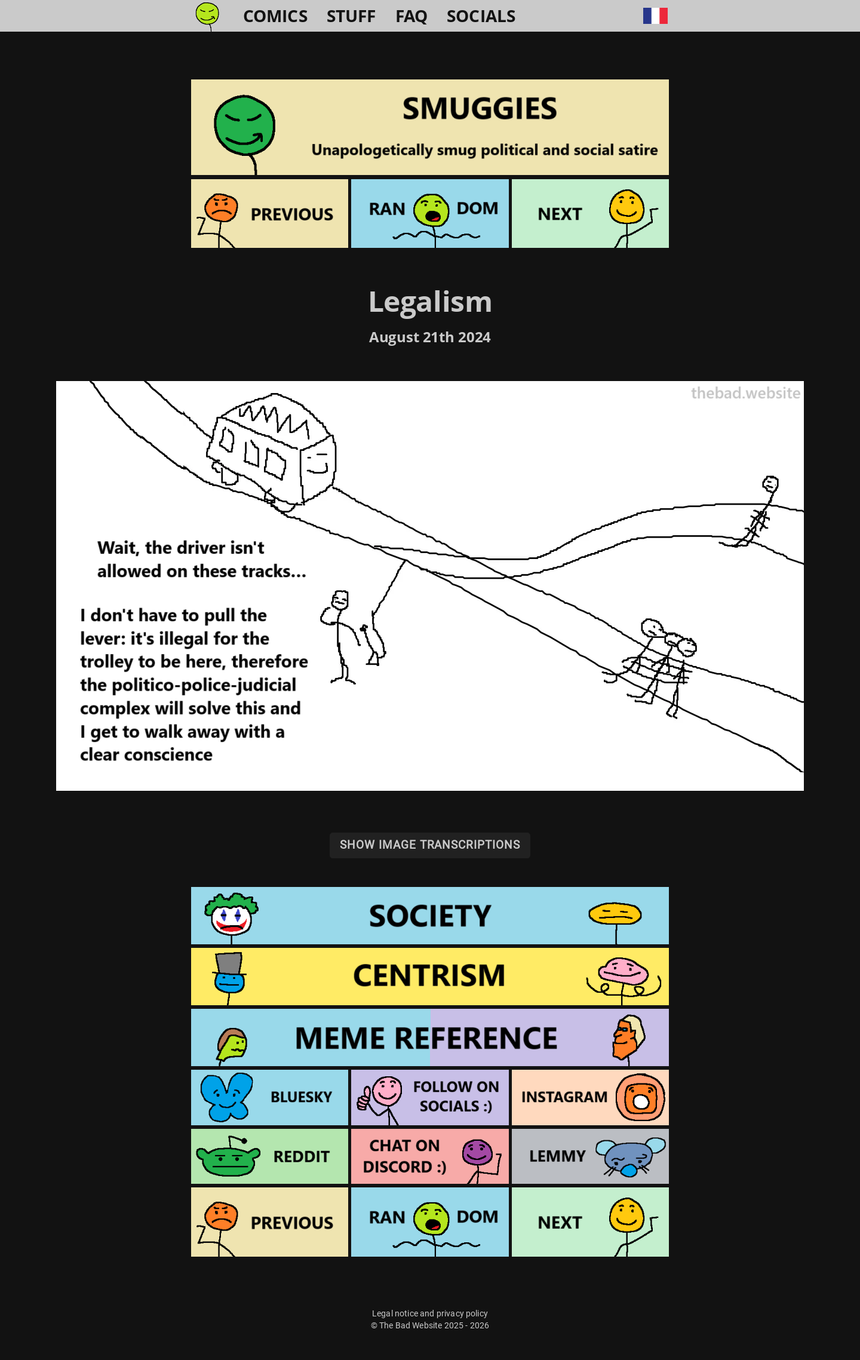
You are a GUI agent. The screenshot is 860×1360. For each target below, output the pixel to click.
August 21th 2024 (430, 336)
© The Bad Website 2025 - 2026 (430, 1325)
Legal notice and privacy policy (430, 1313)
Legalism (430, 300)
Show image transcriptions (430, 845)
